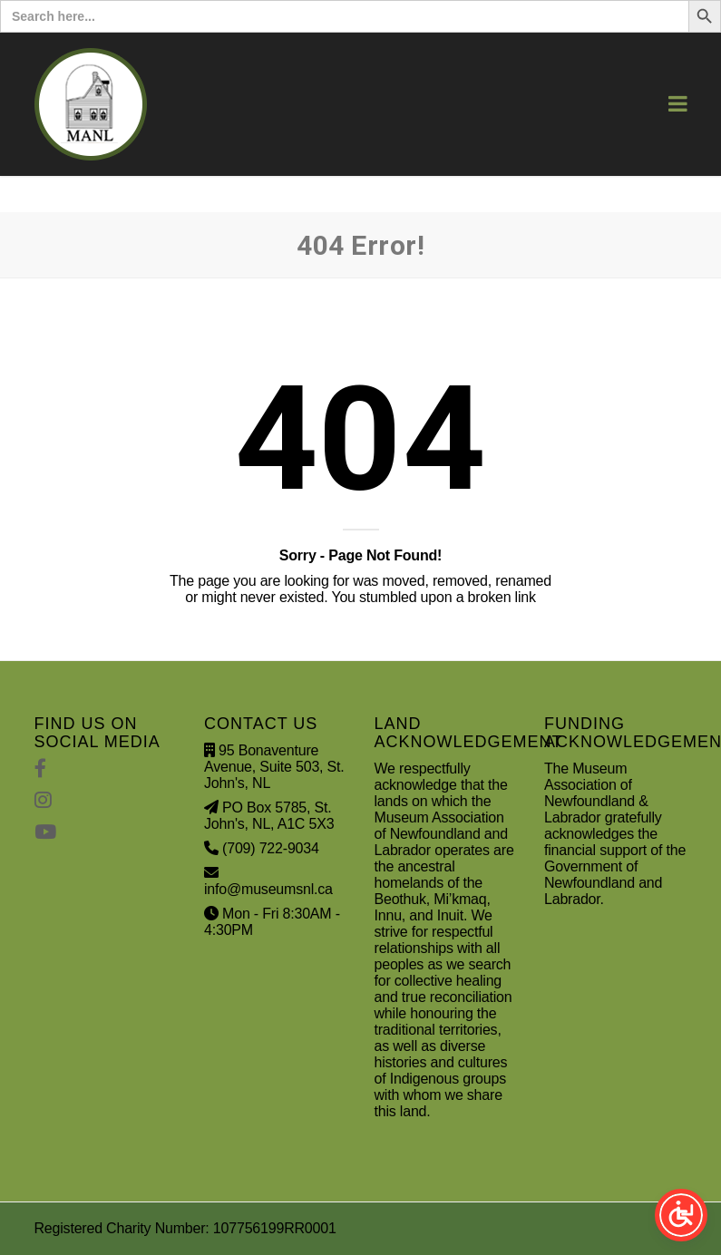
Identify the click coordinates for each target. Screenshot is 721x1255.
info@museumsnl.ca (268, 889)
